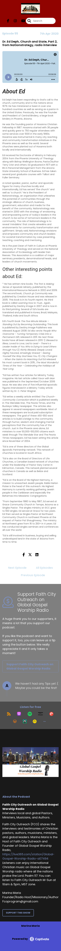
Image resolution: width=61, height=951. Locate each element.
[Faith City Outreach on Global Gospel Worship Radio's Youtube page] (21, 20)
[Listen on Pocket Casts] (51, 714)
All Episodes (44, 568)
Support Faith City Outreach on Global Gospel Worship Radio (29, 666)
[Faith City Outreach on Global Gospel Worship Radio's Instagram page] (13, 20)
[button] (44, 721)
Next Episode (17, 568)
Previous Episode (33, 575)
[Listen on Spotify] (30, 714)
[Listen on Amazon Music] (40, 714)
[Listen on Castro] (25, 721)
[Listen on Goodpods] (34, 721)
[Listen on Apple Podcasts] (19, 714)
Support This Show (18, 912)
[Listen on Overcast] (15, 721)
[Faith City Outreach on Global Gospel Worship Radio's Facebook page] (8, 20)
